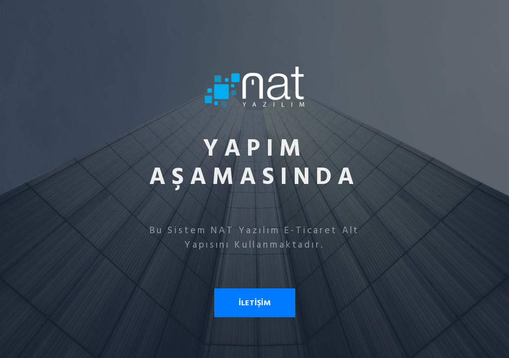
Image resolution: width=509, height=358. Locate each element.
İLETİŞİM (255, 302)
